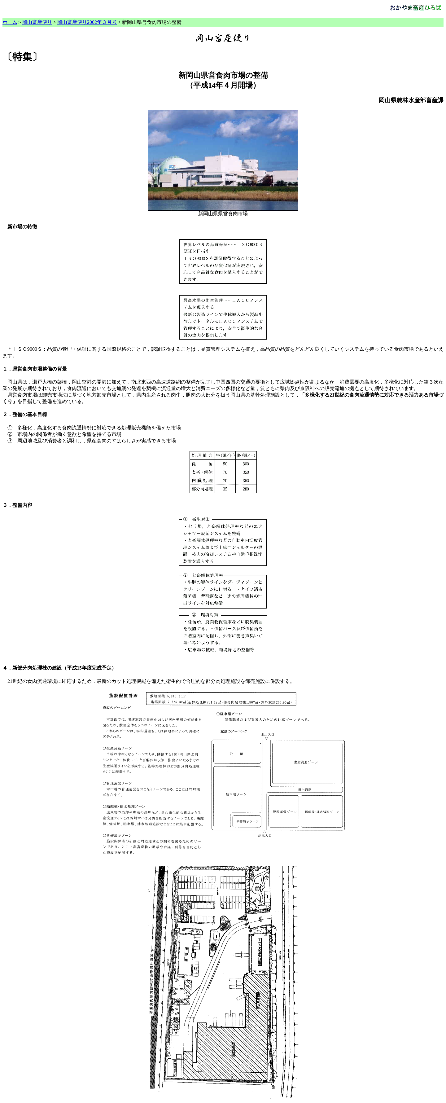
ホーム (9, 22)
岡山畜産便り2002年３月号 (87, 22)
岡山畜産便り (37, 22)
